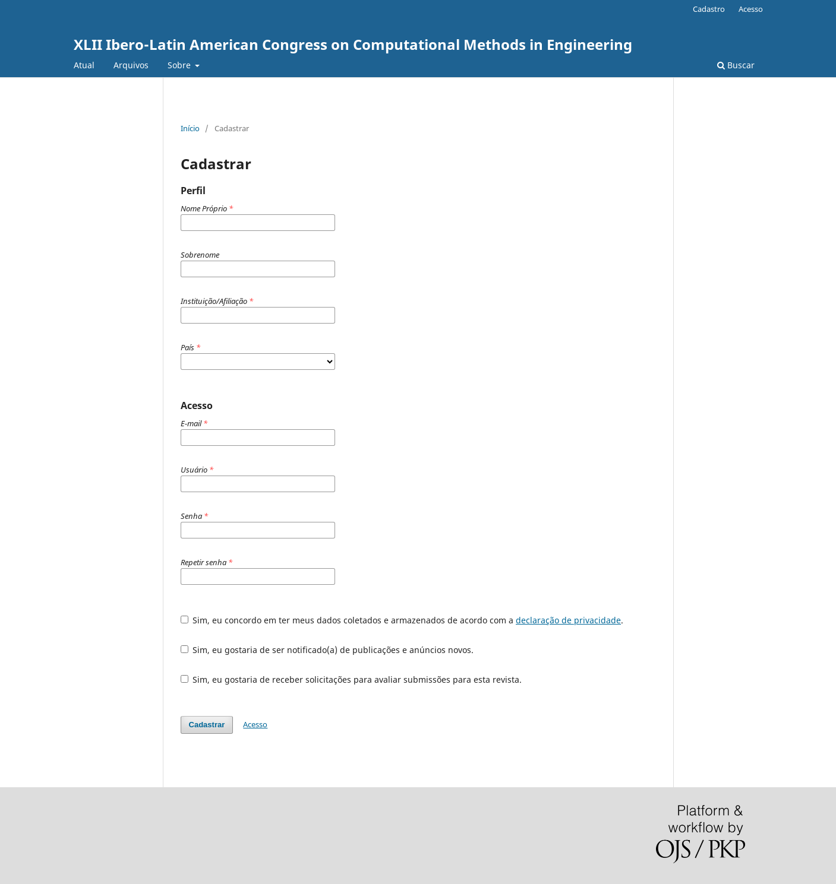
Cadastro (709, 9)
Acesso (751, 9)
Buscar (736, 65)
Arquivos (131, 65)
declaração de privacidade (568, 620)
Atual (84, 65)
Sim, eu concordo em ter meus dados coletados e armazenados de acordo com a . (402, 620)
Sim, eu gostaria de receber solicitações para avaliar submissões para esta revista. (351, 679)
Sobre (180, 65)
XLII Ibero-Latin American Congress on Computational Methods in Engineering (353, 44)
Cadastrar (207, 724)
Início (190, 128)
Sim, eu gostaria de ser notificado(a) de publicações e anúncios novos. (327, 649)
